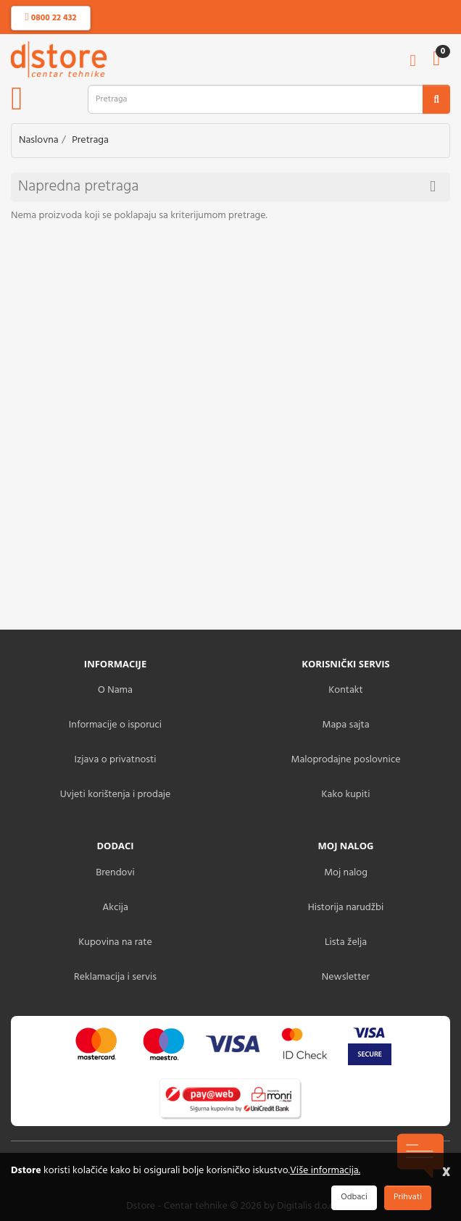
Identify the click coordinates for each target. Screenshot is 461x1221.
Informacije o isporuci (115, 725)
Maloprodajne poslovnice (345, 759)
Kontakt (345, 690)
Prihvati (408, 1197)
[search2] (436, 99)
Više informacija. (325, 1170)
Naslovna (39, 140)
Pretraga (90, 140)
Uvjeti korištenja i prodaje (115, 794)
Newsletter (346, 977)
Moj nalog (345, 872)
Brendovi (115, 872)
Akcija (115, 907)
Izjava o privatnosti (115, 759)
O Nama (115, 690)
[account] (413, 62)
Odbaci (354, 1197)
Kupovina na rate (114, 942)
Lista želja (346, 942)
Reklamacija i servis (115, 977)
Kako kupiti (346, 794)
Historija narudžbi (345, 907)
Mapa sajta (345, 725)
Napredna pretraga (227, 187)
